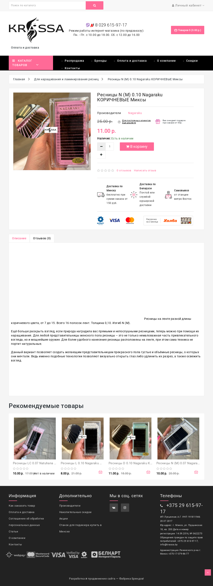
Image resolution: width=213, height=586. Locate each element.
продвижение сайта (101, 578)
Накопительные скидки (75, 512)
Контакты (72, 68)
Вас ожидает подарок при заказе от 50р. (174, 121)
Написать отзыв (145, 170)
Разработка (77, 578)
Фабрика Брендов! (131, 578)
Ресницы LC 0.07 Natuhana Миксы (39, 463)
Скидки (192, 60)
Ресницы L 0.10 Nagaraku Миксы (85, 463)
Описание (19, 238)
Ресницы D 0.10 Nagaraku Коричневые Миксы (144, 463)
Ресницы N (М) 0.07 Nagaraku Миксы (184, 463)
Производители (70, 505)
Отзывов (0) (42, 238)
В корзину (136, 146)
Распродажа (74, 60)
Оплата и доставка (26, 47)
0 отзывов (124, 170)
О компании (166, 60)
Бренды (100, 60)
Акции (63, 518)
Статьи (13, 531)
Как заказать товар (22, 505)
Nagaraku (135, 113)
